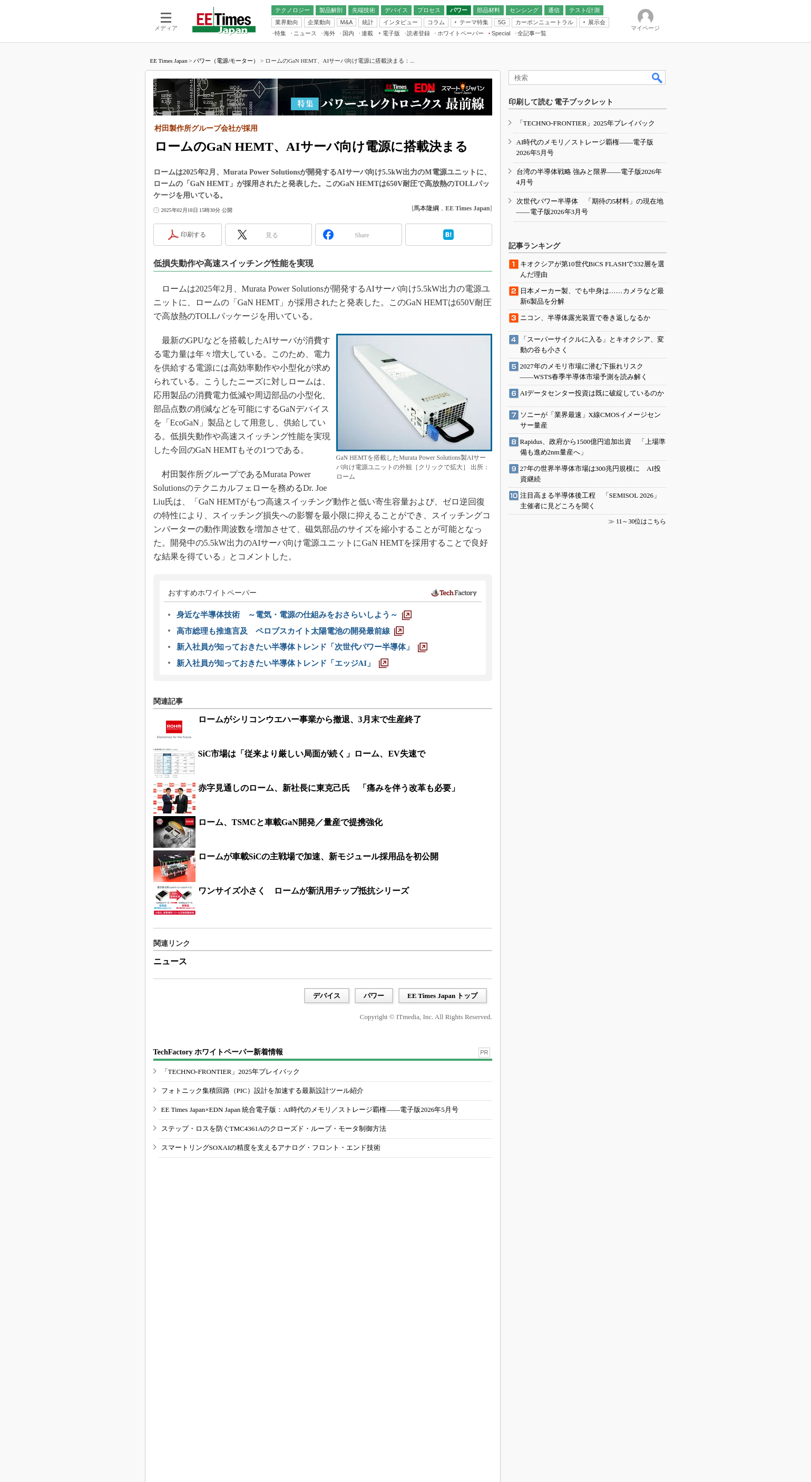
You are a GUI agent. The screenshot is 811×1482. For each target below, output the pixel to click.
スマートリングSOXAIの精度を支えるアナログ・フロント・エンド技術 (271, 1147)
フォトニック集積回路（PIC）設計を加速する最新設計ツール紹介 (262, 1090)
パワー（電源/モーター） (226, 60)
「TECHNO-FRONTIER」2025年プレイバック (230, 1072)
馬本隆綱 (426, 208)
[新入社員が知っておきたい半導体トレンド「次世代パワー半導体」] (302, 647)
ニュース (170, 961)
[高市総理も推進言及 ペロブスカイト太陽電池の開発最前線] (290, 631)
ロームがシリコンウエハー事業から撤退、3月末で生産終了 (310, 719)
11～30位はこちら (641, 521)
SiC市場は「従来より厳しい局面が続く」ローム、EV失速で (311, 753)
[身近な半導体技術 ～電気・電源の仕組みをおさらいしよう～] (294, 615)
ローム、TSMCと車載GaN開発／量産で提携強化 (290, 822)
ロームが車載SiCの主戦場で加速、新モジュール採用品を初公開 (318, 856)
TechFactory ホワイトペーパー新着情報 (218, 1052)
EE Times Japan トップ (442, 996)
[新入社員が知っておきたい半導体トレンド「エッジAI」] (283, 663)
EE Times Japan (169, 60)
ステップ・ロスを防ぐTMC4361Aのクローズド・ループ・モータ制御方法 (274, 1128)
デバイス (326, 996)
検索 (658, 77)
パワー (374, 996)
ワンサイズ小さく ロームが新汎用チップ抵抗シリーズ (303, 890)
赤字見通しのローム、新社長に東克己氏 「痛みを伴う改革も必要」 (329, 787)
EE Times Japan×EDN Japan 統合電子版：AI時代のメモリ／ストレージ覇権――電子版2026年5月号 (309, 1109)
